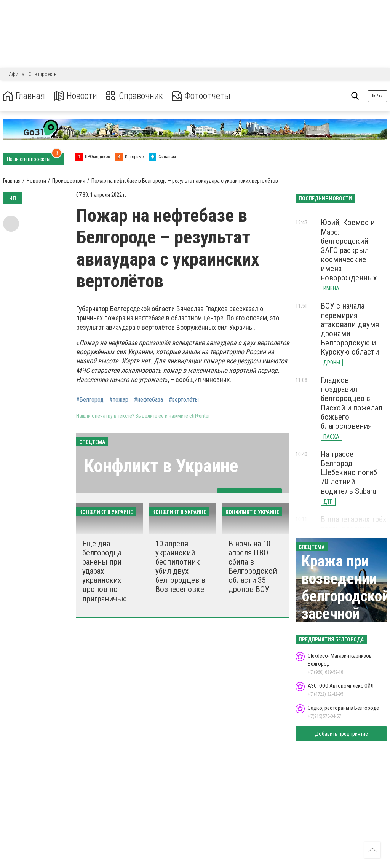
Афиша (16, 74)
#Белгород (90, 399)
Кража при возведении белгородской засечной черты (346, 596)
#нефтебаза (148, 399)
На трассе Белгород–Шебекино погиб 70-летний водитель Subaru (349, 473)
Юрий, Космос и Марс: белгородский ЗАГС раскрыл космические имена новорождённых (349, 250)
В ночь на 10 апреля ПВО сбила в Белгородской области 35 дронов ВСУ (253, 566)
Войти (377, 95)
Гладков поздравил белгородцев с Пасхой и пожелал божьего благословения (351, 403)
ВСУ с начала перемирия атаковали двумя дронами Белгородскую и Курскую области (350, 328)
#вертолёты (184, 399)
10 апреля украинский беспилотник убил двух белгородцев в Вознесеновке (180, 566)
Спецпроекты (43, 74)
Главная (24, 96)
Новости (75, 96)
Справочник (134, 96)
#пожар (118, 399)
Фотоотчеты (201, 96)
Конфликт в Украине (161, 466)
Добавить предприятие (341, 734)
